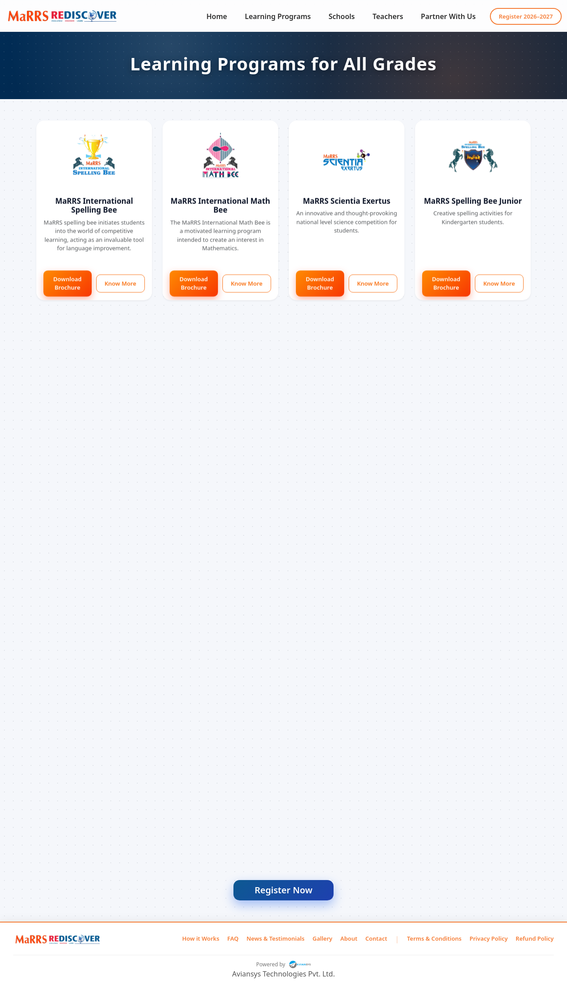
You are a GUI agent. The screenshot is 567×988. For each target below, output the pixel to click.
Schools (342, 16)
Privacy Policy (489, 938)
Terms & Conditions (434, 938)
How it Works (200, 938)
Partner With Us (448, 16)
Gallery (322, 938)
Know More (120, 284)
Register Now (284, 890)
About (348, 938)
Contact (376, 938)
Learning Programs (278, 16)
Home (216, 16)
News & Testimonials (276, 938)
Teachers (388, 16)
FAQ (232, 938)
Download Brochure (67, 284)
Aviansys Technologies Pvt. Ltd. (283, 974)
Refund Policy (535, 938)
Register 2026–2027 (526, 16)
